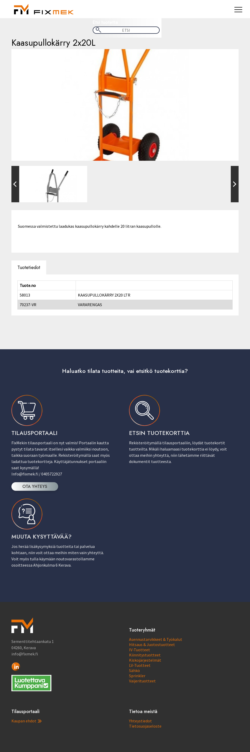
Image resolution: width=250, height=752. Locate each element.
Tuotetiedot (28, 267)
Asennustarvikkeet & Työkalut (155, 639)
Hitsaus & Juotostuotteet (152, 644)
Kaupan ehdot (26, 720)
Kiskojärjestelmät (145, 660)
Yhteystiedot (140, 720)
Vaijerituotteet (142, 680)
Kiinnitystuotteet (145, 654)
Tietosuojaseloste (145, 726)
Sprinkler (137, 675)
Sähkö (134, 670)
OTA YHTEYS (34, 486)
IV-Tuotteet (139, 649)
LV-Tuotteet (140, 665)
